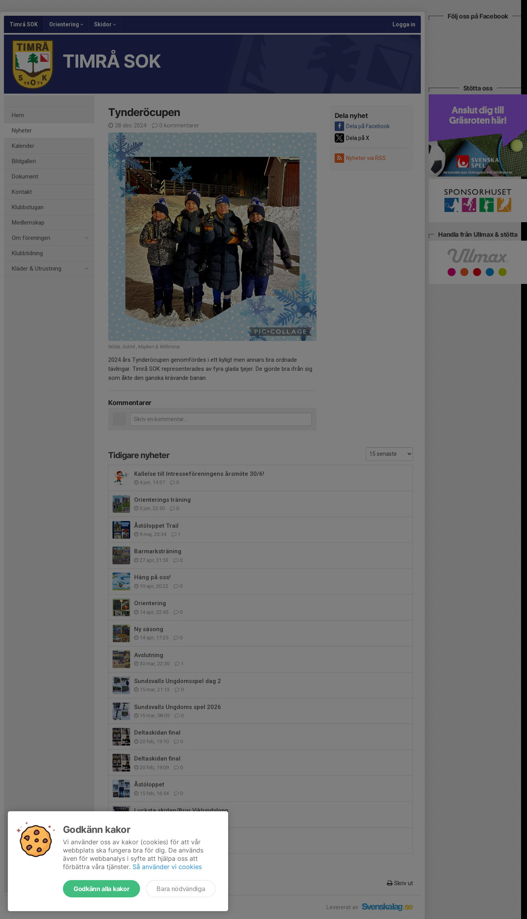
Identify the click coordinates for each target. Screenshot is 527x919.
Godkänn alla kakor (101, 889)
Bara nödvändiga (181, 889)
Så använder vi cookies (167, 867)
